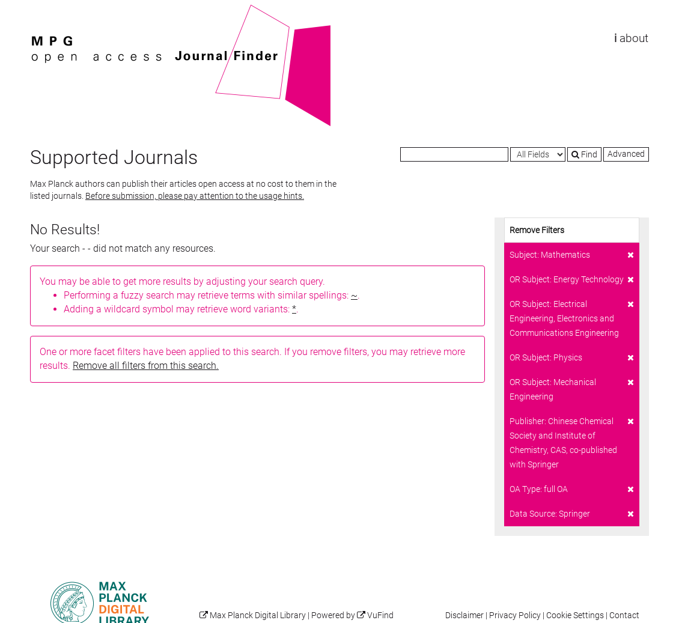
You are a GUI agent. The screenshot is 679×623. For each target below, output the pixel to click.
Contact (624, 615)
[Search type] (537, 154)
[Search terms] (454, 154)
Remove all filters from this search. (146, 365)
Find (584, 154)
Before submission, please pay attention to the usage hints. (194, 196)
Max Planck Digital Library (258, 615)
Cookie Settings (575, 615)
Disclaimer (464, 615)
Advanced (626, 154)
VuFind (49, 10)
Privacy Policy (515, 615)
